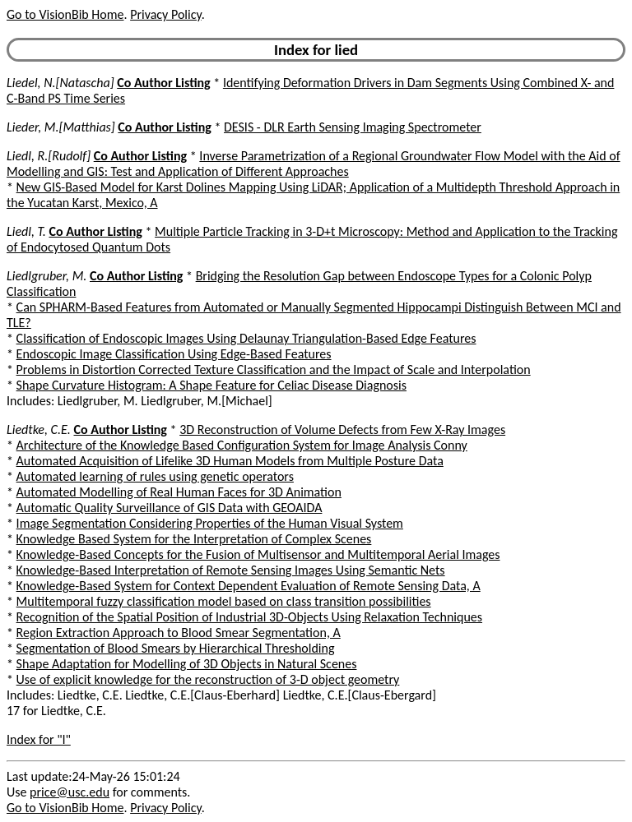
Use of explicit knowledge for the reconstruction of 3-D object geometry (208, 679)
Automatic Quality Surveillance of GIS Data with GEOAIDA (169, 507)
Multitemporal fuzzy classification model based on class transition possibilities (223, 601)
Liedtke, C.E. (39, 429)
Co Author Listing (163, 82)
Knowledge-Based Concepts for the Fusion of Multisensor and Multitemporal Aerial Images (258, 554)
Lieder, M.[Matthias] (61, 127)
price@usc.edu (69, 792)
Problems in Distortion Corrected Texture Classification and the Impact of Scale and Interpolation (273, 369)
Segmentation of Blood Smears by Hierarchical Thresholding (175, 648)
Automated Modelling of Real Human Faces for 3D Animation (179, 492)
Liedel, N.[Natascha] (60, 82)
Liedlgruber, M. (46, 276)
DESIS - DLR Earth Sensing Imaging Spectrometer (352, 127)
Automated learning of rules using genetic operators (155, 476)
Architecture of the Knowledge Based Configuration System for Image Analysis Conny (241, 445)
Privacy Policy (165, 14)
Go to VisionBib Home (65, 14)
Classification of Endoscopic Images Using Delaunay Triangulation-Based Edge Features (246, 338)
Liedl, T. (26, 231)
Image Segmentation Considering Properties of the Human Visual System (209, 523)
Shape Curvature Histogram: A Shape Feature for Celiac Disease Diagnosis (211, 385)
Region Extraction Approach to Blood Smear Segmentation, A (178, 632)
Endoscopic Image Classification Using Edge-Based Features (174, 354)
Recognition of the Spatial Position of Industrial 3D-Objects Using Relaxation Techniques (249, 617)
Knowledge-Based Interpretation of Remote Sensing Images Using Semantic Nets (230, 570)
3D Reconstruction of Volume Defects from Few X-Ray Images (342, 429)
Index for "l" (39, 739)
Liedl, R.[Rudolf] (49, 156)
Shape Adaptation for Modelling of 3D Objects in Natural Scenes (186, 664)
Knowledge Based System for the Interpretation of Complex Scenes (194, 539)
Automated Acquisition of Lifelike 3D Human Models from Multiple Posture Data (230, 461)
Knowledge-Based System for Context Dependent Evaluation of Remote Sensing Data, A (248, 585)
